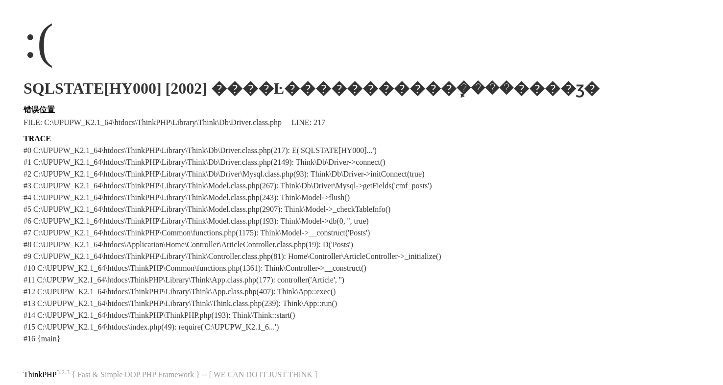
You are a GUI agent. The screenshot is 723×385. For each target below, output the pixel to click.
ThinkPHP (40, 374)
